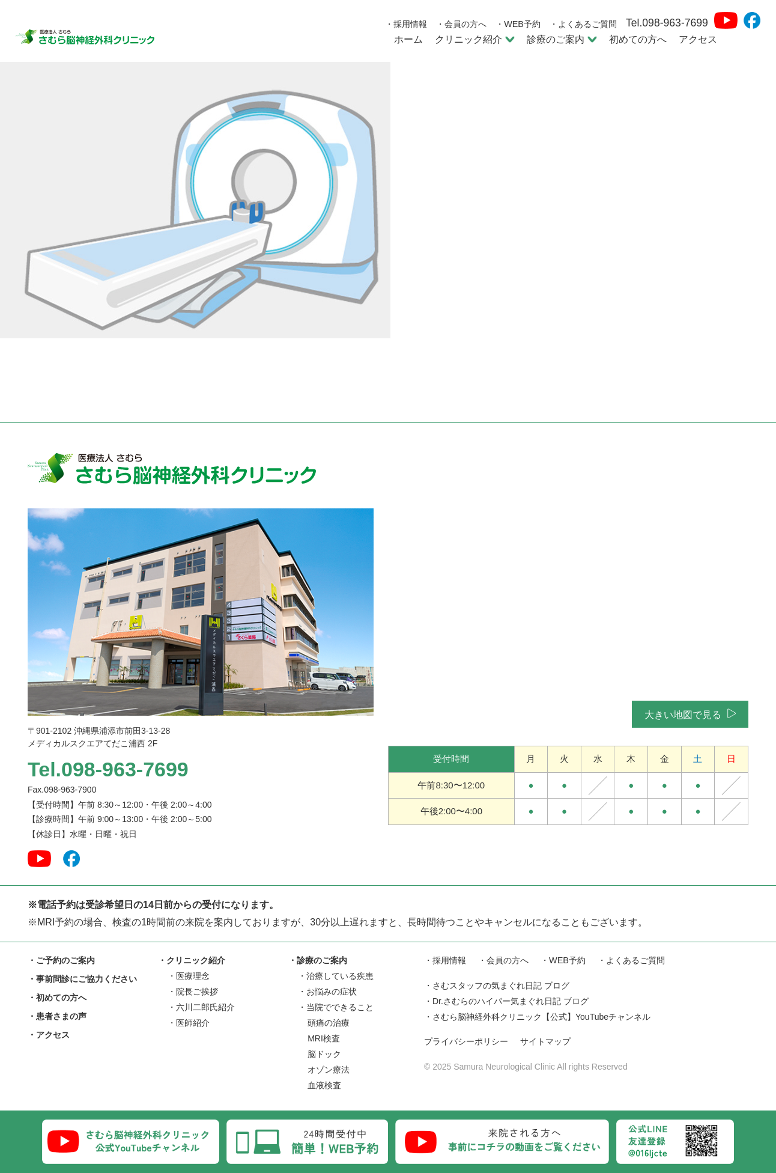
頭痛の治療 (329, 1023)
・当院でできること (336, 1007)
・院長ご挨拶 (193, 991)
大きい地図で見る (690, 714)
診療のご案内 (562, 39)
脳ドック (324, 1054)
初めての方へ (638, 39)
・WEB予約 (518, 24)
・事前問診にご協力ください (82, 979)
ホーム (408, 39)
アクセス (698, 39)
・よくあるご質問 (583, 24)
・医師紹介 (189, 1023)
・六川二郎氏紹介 (201, 1007)
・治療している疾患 (336, 976)
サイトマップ (553, 1042)
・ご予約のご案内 (61, 960)
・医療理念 (189, 976)
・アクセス (49, 1035)
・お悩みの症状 (327, 991)
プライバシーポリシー (469, 1042)
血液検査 (324, 1085)
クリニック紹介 (475, 39)
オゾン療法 (329, 1069)
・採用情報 (406, 24)
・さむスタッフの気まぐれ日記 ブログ (496, 986)
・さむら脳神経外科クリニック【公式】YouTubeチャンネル (537, 1017)
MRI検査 (324, 1038)
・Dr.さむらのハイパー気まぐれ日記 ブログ (506, 1002)
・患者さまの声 (57, 1016)
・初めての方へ (57, 997)
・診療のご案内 (317, 960)
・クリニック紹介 (191, 960)
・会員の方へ (461, 24)
